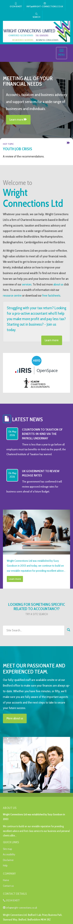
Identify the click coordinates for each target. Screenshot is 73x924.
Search (36, 15)
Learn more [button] (18, 119)
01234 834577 (16, 5)
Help (5, 865)
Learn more (52, 340)
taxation (29, 225)
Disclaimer (8, 860)
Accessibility (9, 854)
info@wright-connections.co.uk (44, 5)
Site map (7, 848)
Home (6, 880)
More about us (14, 718)
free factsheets (51, 295)
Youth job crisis (17, 149)
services (27, 284)
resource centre (12, 295)
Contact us (8, 885)
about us (58, 284)
